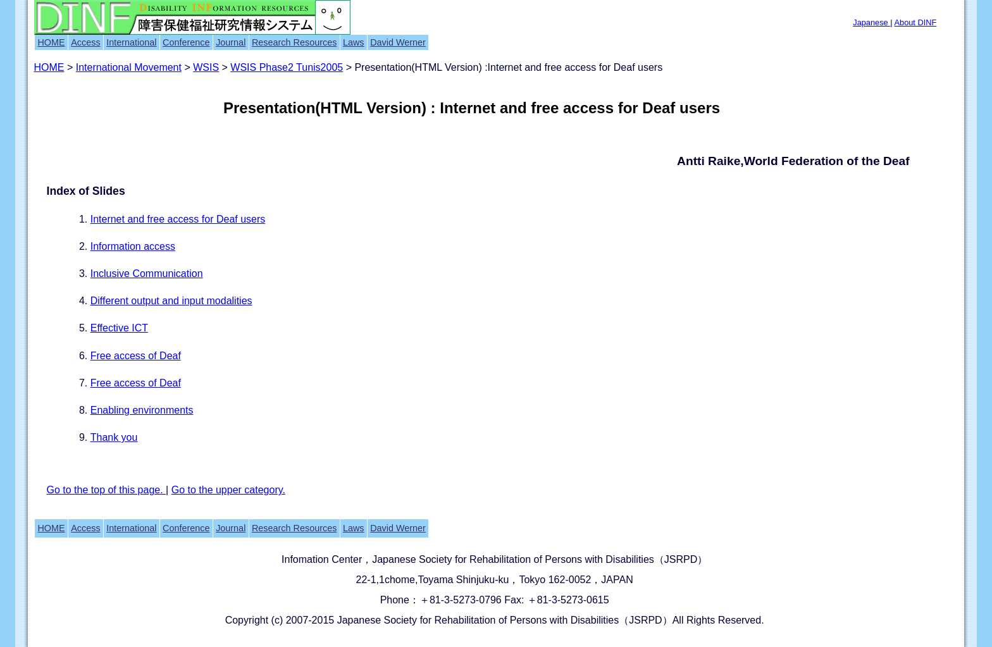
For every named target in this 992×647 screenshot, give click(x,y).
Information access (132, 246)
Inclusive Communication (146, 273)
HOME (51, 42)
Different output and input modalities (171, 300)
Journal (230, 42)
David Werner (398, 42)
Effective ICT (119, 328)
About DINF (915, 22)
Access (85, 42)
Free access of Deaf (135, 355)
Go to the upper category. (228, 489)
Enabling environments (142, 410)
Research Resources (294, 42)
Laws (353, 42)
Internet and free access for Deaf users (178, 219)
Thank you (114, 437)
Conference (186, 42)
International (131, 42)
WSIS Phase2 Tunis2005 (286, 67)
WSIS (206, 67)
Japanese (871, 22)
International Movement (129, 67)
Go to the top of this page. (106, 489)
